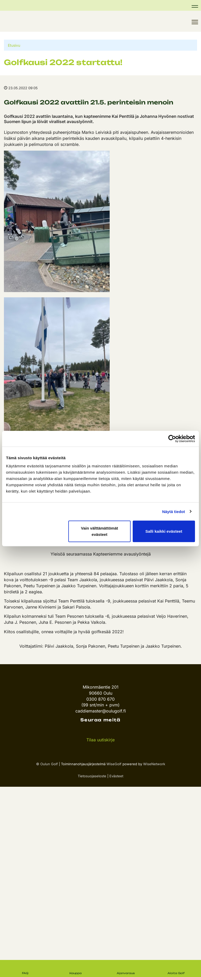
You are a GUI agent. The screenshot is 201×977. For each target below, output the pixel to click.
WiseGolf (114, 764)
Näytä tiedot (173, 511)
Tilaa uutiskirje (100, 739)
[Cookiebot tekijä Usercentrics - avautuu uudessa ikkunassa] (172, 438)
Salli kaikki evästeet (163, 531)
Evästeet (116, 776)
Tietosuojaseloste (92, 776)
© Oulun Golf (47, 764)
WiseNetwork (154, 764)
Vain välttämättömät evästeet (99, 531)
